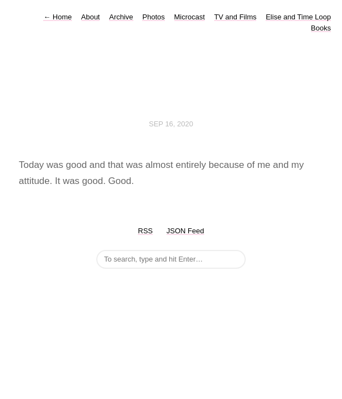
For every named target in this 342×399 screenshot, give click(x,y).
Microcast (189, 17)
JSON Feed (185, 231)
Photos (153, 17)
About (90, 17)
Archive (121, 17)
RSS (145, 231)
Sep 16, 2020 (171, 124)
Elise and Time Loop (298, 17)
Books (321, 28)
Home (57, 17)
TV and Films (235, 17)
